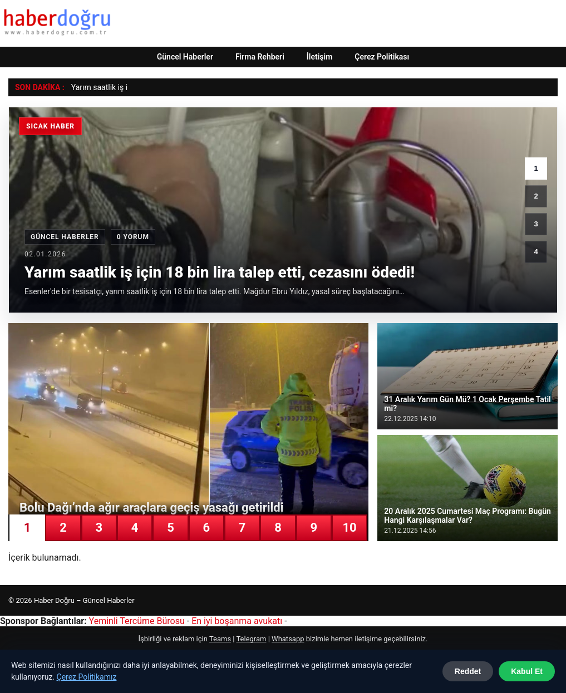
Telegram (251, 639)
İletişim (320, 56)
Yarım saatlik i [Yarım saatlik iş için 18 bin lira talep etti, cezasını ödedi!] (95, 87)
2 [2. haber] (536, 196)
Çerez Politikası (382, 56)
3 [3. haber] (536, 224)
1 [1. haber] (536, 168)
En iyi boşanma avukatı (236, 621)
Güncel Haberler (185, 56)
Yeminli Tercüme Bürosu (137, 621)
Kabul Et (527, 671)
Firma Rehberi (259, 56)
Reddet (468, 671)
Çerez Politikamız (87, 676)
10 (350, 527)
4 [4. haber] (536, 252)
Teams (220, 639)
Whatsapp (288, 639)
